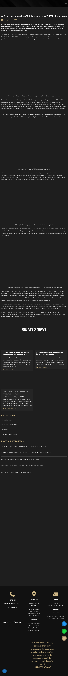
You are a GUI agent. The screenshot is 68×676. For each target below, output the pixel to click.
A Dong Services (6, 420)
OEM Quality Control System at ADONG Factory (16, 472)
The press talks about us (9, 434)
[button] (66, 3)
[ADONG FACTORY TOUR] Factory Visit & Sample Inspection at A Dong (23, 446)
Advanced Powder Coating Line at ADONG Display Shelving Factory (22, 466)
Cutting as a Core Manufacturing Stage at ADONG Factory (20, 459)
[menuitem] (53, 3)
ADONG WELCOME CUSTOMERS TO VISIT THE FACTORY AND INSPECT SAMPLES (26, 453)
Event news (5, 429)
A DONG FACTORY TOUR (9, 425)
